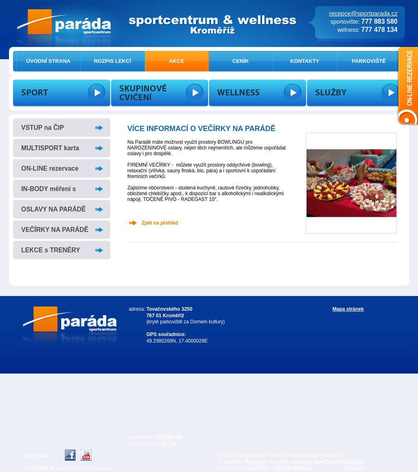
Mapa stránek (348, 309)
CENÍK (240, 61)
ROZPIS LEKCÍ (112, 61)
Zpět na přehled (160, 223)
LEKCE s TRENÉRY (50, 250)
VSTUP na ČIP (42, 127)
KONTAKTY (304, 61)
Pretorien (256, 462)
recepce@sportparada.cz (363, 13)
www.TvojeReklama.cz (339, 462)
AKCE (176, 61)
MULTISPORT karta (50, 148)
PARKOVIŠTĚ (369, 61)
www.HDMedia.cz (293, 468)
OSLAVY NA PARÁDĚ (53, 209)
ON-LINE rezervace (49, 168)
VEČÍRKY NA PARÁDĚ (54, 229)
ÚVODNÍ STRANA (48, 61)
